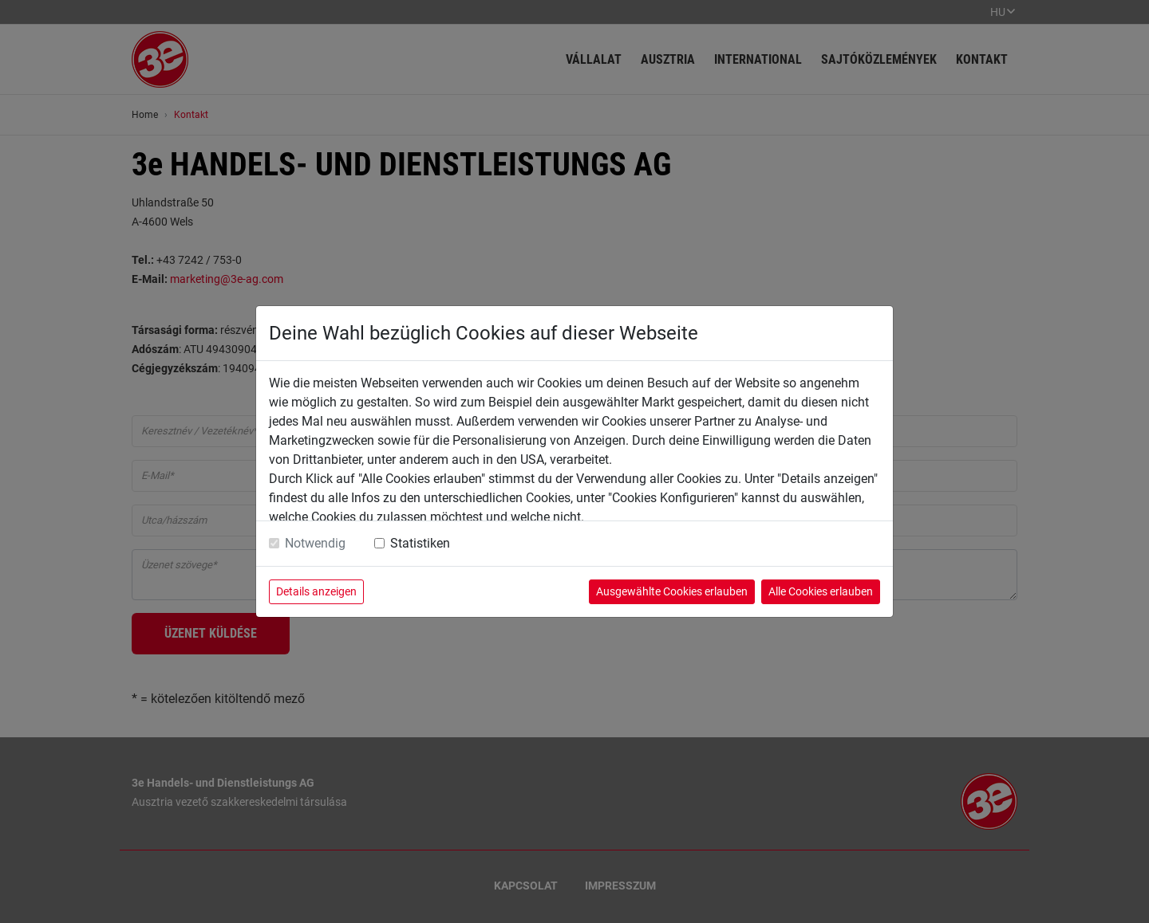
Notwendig (315, 543)
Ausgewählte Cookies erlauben (672, 591)
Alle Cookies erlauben (820, 591)
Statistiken (420, 543)
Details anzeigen (316, 591)
